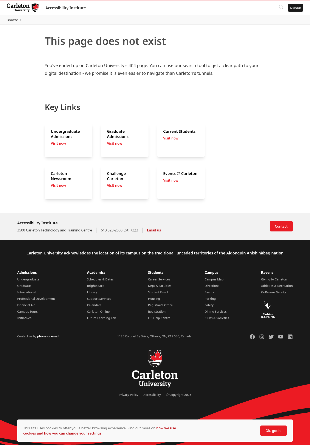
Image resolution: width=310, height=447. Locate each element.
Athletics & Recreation (277, 288)
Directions (212, 288)
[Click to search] (281, 8)
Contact (281, 228)
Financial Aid (26, 307)
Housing (154, 301)
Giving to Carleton (274, 281)
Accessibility (152, 397)
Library (92, 294)
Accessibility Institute (66, 7)
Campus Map (214, 281)
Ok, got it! (273, 430)
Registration (157, 313)
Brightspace (95, 288)
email (55, 338)
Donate (295, 8)
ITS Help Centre (159, 320)
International (26, 294)
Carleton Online (98, 313)
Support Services (99, 301)
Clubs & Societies (217, 320)
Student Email (158, 294)
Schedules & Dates (100, 281)
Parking (210, 301)
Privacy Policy (128, 397)
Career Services (159, 281)
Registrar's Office (160, 307)
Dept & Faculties (160, 288)
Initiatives (24, 320)
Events (209, 294)
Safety (209, 307)
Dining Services (216, 313)
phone (42, 338)
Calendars (94, 307)
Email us (154, 232)
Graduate (24, 288)
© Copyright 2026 (178, 397)
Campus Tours (27, 313)
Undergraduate (28, 281)
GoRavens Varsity (273, 294)
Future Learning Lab (101, 320)
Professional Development (36, 301)
